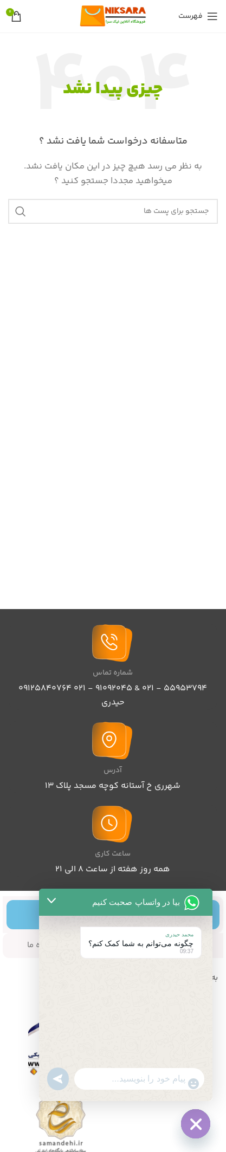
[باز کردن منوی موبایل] (198, 16)
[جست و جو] (113, 211)
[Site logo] (113, 16)
